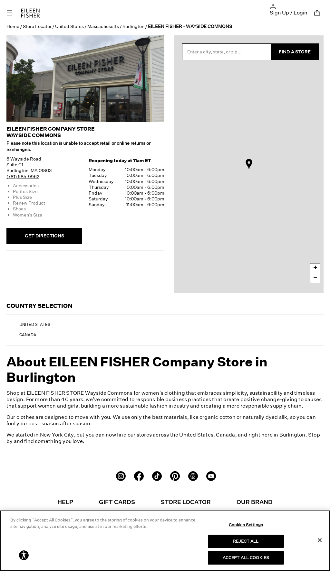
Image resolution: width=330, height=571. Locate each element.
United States (69, 26)
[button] (273, 6)
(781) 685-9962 (22, 176)
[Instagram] (121, 475)
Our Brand (255, 501)
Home (12, 26)
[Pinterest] (175, 475)
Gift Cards (117, 501)
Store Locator (37, 26)
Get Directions (44, 235)
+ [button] (315, 268)
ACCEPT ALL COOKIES (246, 557)
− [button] (315, 278)
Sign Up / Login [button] (288, 12)
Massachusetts (103, 26)
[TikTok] (157, 475)
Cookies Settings (246, 524)
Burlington (133, 26)
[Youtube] (211, 475)
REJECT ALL (245, 541)
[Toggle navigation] (13, 13)
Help (65, 501)
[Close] (320, 540)
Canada (27, 334)
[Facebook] (139, 475)
